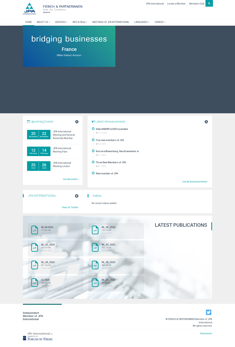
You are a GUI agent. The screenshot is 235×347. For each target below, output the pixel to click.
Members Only (196, 3)
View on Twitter (70, 207)
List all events (70, 179)
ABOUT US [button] (43, 22)
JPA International (155, 3)
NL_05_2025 (117, 247)
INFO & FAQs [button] (80, 22)
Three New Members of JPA (111, 162)
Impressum (206, 333)
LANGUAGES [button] (142, 22)
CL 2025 (56, 282)
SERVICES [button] (61, 22)
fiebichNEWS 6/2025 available (112, 129)
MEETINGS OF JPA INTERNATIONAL (110, 22)
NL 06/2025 (56, 230)
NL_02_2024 (56, 247)
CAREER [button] (160, 22)
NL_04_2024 (56, 265)
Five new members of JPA (110, 140)
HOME (28, 22)
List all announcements (195, 181)
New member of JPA (107, 173)
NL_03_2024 (117, 265)
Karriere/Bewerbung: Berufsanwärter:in (117, 151)
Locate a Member (176, 3)
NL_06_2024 (117, 230)
